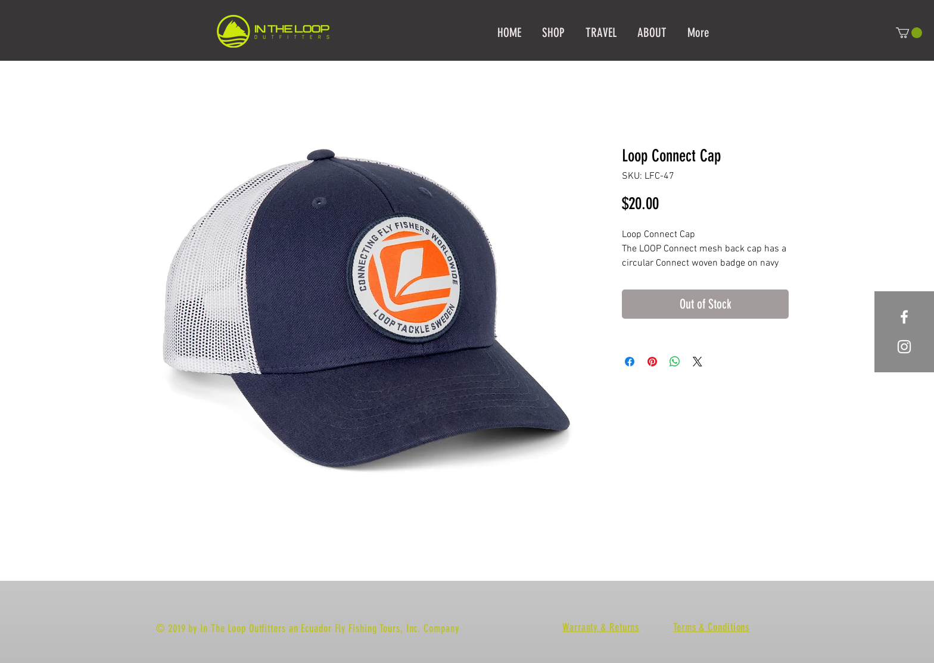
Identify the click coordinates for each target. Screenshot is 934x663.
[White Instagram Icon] (904, 347)
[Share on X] (697, 361)
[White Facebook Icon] (904, 317)
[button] (909, 32)
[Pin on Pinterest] (652, 361)
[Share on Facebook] (629, 361)
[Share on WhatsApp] (675, 361)
